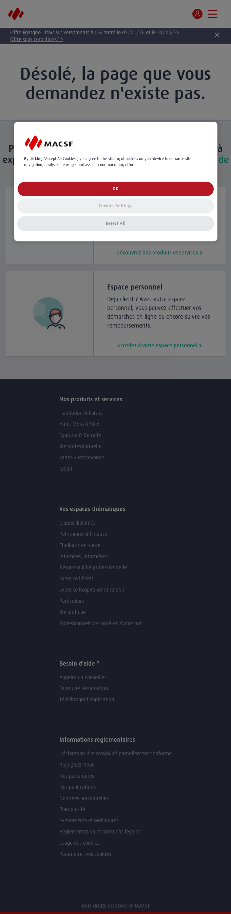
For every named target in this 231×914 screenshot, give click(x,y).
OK (115, 188)
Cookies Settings (115, 205)
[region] (115, 182)
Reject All (116, 223)
